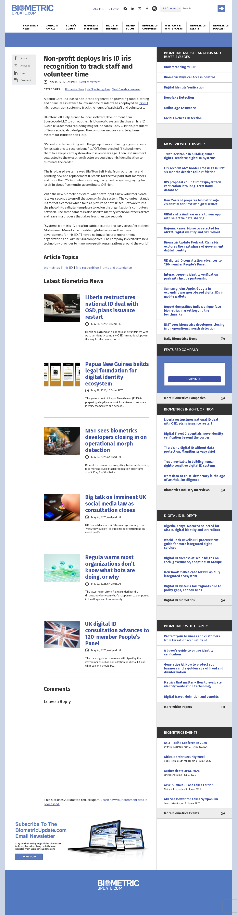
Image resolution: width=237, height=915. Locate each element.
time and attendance (117, 267)
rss (125, 8)
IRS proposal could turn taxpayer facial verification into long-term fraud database (193, 186)
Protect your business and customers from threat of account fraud (192, 638)
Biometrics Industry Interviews (187, 490)
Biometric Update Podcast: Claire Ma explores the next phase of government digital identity (193, 246)
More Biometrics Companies (184, 398)
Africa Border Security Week (194, 759)
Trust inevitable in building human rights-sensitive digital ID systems (189, 156)
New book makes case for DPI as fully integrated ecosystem (192, 574)
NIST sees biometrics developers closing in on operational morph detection (116, 440)
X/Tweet (25, 65)
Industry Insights (112, 27)
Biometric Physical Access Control (189, 77)
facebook (147, 8)
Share (24, 58)
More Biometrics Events (181, 813)
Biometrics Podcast (221, 27)
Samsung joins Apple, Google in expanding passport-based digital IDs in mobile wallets (193, 292)
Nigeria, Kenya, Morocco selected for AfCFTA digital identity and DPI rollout (192, 230)
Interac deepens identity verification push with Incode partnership (191, 276)
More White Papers (178, 707)
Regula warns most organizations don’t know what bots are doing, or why (110, 567)
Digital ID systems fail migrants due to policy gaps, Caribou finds (192, 588)
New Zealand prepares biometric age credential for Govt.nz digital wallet (191, 202)
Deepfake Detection (179, 97)
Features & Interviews (91, 27)
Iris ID (143, 103)
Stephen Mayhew (90, 81)
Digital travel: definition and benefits (191, 697)
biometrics (52, 267)
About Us (98, 9)
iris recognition (87, 267)
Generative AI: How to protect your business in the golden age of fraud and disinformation (193, 668)
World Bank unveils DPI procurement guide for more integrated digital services (191, 544)
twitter (140, 8)
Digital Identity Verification (184, 87)
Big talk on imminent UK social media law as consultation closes (115, 503)
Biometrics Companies (150, 27)
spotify (154, 8)
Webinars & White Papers (174, 27)
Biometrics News (30, 27)
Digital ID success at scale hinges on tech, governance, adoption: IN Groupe (193, 560)
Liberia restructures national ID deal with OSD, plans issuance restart (111, 307)
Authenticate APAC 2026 (194, 773)
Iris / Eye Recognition (98, 89)
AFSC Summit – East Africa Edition (194, 787)
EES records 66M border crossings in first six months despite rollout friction (194, 170)
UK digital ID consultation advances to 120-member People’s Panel (117, 634)
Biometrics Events (198, 27)
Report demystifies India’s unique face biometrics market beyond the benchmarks (192, 310)
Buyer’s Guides (71, 27)
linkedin (132, 8)
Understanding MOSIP (180, 67)
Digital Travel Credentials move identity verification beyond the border (193, 435)
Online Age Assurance (180, 108)
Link (23, 72)
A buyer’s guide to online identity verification (188, 652)
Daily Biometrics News (180, 339)
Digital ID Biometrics (179, 600)
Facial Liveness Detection (183, 118)
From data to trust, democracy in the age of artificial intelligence (194, 478)
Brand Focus (130, 27)
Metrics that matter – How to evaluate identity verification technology (193, 684)
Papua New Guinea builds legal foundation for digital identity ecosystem (117, 374)
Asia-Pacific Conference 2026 (194, 745)
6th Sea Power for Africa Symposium (194, 801)
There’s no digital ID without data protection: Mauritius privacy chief (189, 449)
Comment (26, 80)
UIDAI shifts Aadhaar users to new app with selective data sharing (192, 216)
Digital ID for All (52, 27)
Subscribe (114, 9)
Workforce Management (126, 89)
